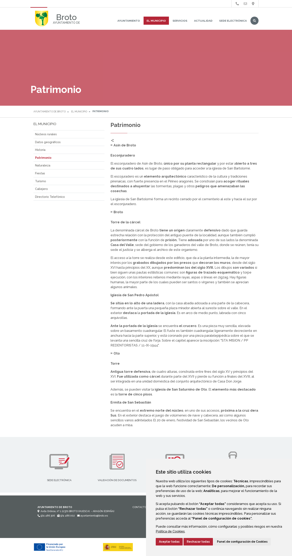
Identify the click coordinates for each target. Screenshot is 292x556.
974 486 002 (66, 515)
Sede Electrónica (233, 20)
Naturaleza (42, 165)
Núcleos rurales (46, 134)
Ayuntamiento (128, 20)
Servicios (180, 20)
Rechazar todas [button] (198, 541)
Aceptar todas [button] (169, 541)
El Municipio (156, 20)
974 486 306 (46, 515)
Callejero (41, 189)
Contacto (139, 507)
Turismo (40, 181)
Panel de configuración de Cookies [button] (242, 541)
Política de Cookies (170, 531)
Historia (40, 149)
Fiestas (40, 173)
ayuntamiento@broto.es (92, 515)
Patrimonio (43, 157)
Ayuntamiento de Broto (49, 111)
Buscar (254, 21)
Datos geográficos (48, 142)
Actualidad (203, 20)
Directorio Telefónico (50, 196)
